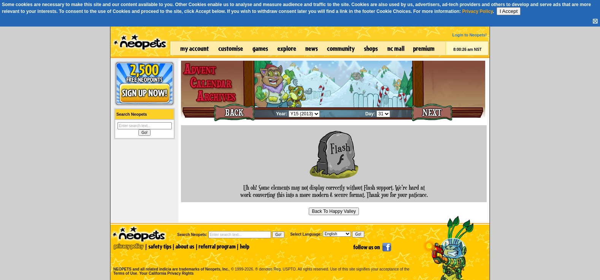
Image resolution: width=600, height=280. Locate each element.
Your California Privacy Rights (166, 273)
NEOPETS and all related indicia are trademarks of (170, 261)
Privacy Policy (477, 11)
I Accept (508, 11)
